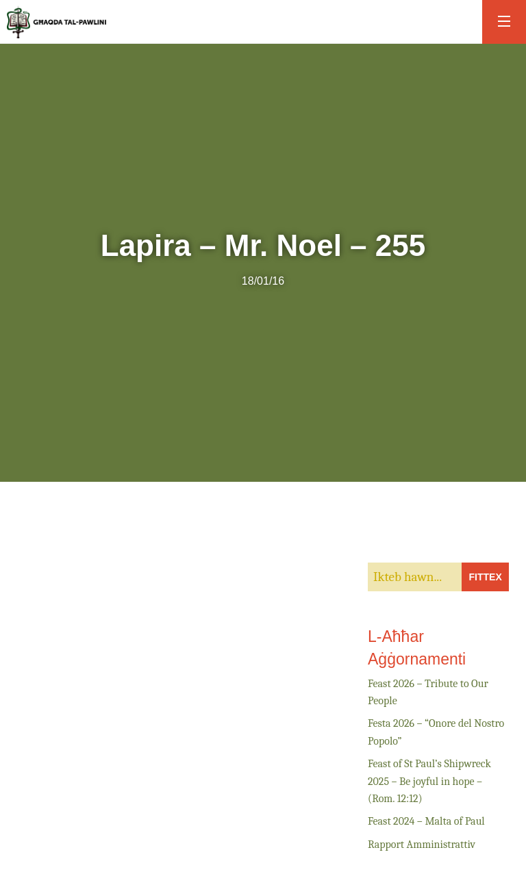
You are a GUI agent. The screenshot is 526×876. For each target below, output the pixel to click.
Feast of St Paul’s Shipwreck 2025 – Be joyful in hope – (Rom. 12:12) (429, 781)
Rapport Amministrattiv (421, 844)
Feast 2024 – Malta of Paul (426, 821)
